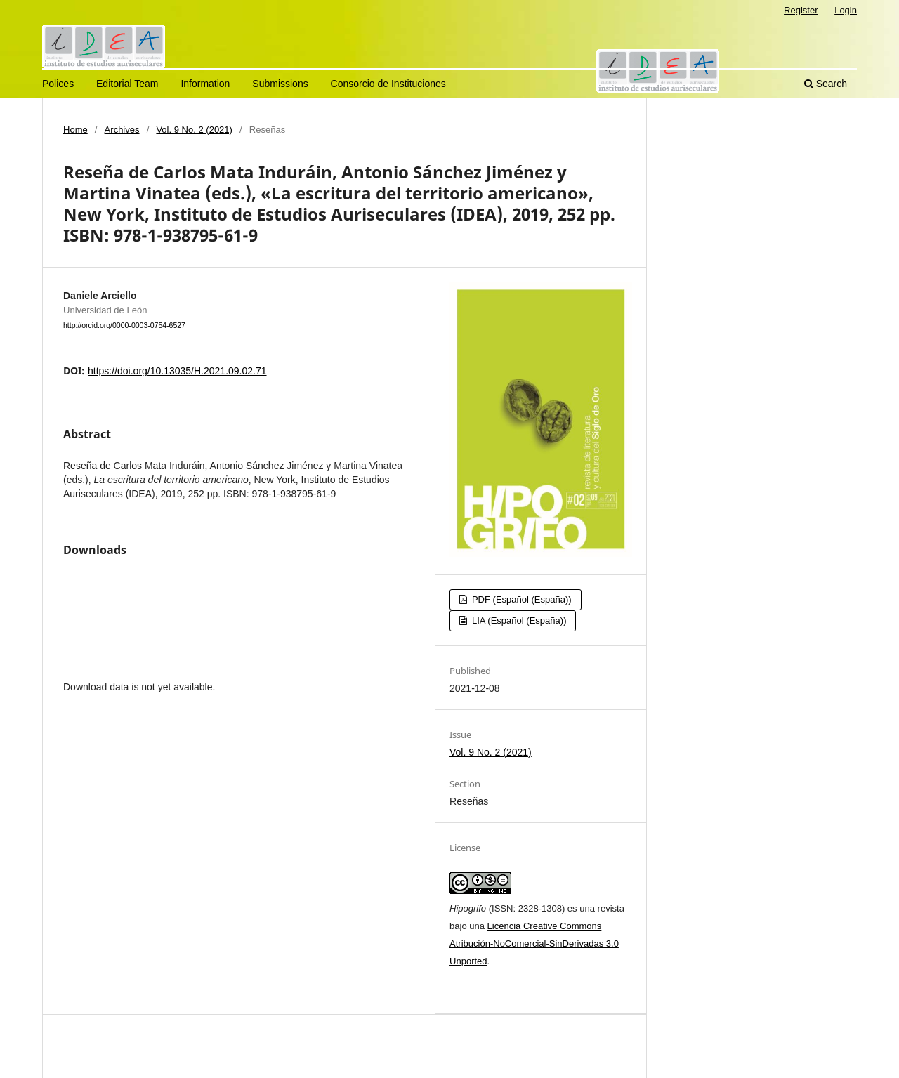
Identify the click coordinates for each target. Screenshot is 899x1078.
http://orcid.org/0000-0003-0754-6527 (124, 325)
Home (75, 129)
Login (845, 10)
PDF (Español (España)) (520, 599)
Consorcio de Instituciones (388, 83)
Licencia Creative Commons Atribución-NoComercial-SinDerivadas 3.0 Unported (534, 943)
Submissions (280, 83)
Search (825, 83)
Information (205, 83)
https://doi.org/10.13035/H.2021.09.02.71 (177, 370)
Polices (58, 83)
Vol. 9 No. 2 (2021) (194, 129)
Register (801, 10)
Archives (122, 129)
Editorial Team (127, 83)
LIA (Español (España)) (517, 620)
